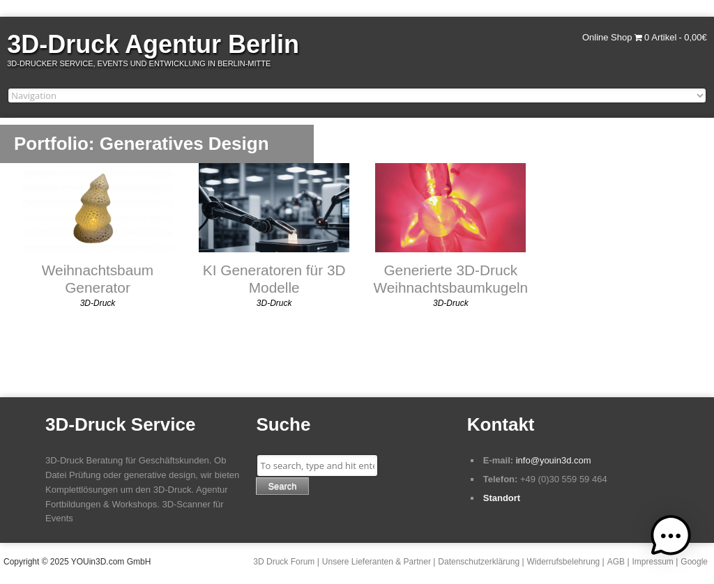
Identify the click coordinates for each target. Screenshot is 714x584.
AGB (616, 562)
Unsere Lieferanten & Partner (376, 562)
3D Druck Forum (283, 562)
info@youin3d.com (553, 460)
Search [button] (282, 486)
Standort (501, 498)
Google (694, 562)
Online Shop (607, 37)
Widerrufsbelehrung (563, 562)
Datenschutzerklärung (478, 562)
